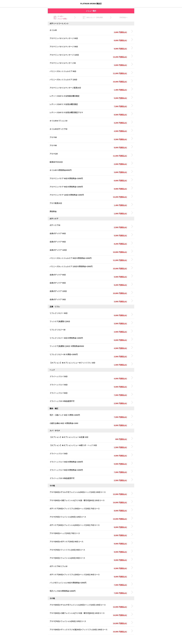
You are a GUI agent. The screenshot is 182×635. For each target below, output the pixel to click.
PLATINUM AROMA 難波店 (91, 4)
